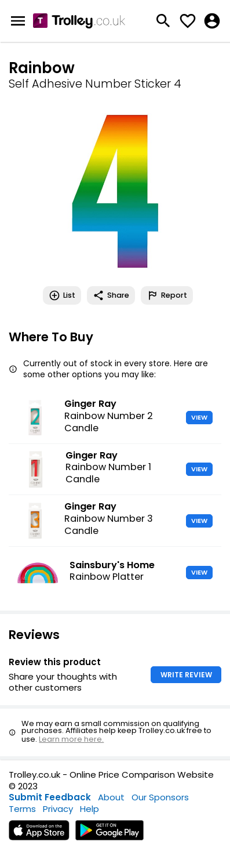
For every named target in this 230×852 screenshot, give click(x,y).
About (111, 797)
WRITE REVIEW (186, 675)
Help (89, 809)
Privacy (58, 809)
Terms (22, 809)
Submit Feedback (50, 797)
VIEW (199, 417)
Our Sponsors (160, 797)
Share (111, 295)
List (62, 295)
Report (167, 295)
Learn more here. (71, 739)
